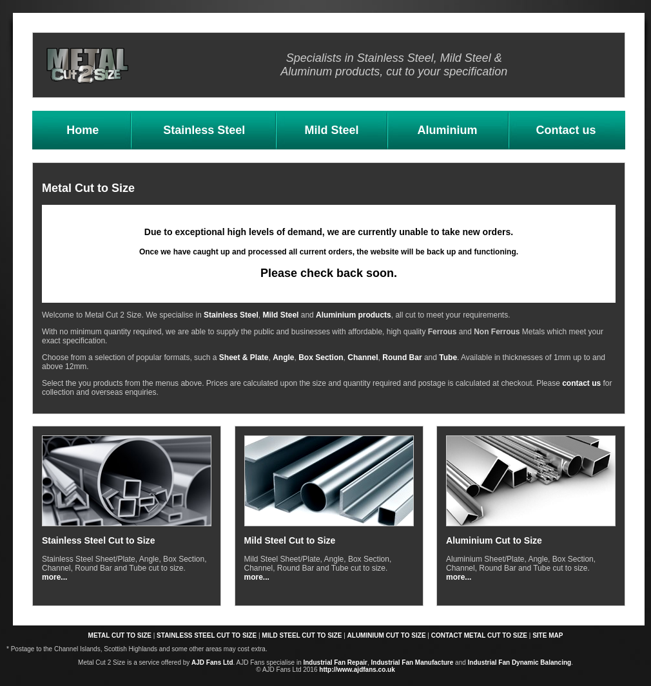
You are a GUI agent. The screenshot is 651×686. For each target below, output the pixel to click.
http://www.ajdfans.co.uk (356, 669)
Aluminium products (353, 314)
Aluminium (447, 130)
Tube (448, 357)
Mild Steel (332, 130)
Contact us (566, 130)
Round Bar (402, 357)
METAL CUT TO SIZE (119, 635)
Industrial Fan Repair (335, 662)
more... (54, 577)
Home (82, 130)
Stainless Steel (204, 130)
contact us (581, 383)
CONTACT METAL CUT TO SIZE (479, 635)
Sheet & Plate (244, 357)
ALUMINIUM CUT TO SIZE (386, 635)
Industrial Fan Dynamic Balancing (520, 662)
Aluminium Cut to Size (494, 540)
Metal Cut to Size (88, 188)
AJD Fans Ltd (212, 662)
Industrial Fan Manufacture (412, 662)
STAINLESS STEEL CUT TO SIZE (207, 635)
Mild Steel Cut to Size (290, 540)
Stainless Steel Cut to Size (98, 540)
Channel (362, 357)
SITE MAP (547, 635)
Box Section (320, 357)
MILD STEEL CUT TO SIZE (302, 635)
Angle (283, 357)
